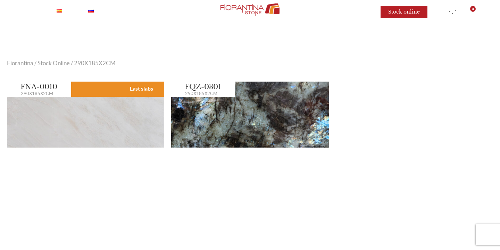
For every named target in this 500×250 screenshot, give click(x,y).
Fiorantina (20, 63)
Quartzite (191, 34)
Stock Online (54, 63)
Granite (231, 34)
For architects (367, 34)
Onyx (155, 34)
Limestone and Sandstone (295, 34)
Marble (122, 34)
